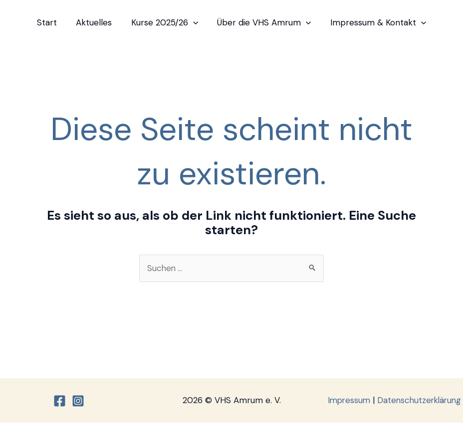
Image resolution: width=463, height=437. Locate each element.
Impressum (392, 400)
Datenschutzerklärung (395, 414)
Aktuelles (96, 22)
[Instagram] (78, 408)
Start (51, 22)
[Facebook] (59, 408)
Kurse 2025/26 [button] (164, 22)
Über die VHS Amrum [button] (262, 22)
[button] (193, 22)
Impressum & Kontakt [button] (374, 22)
